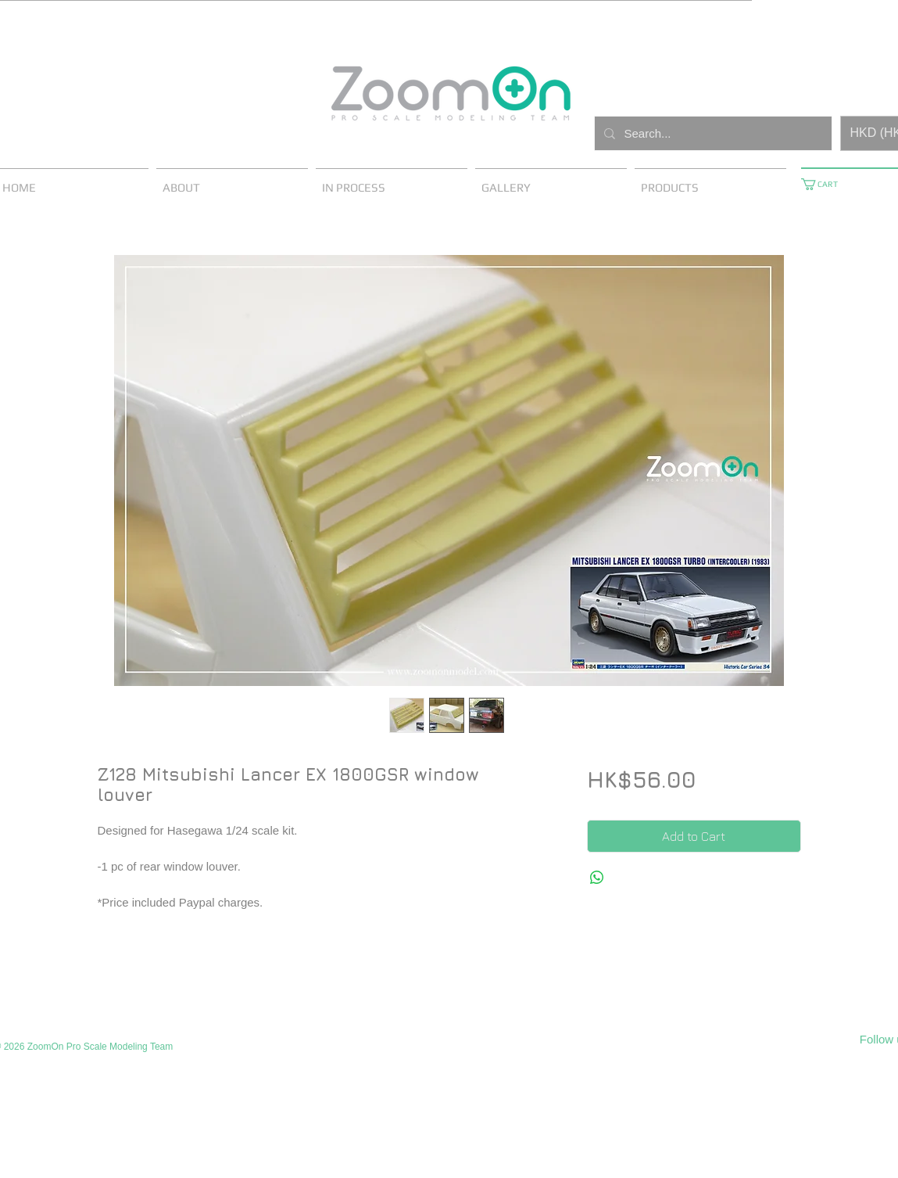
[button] (825, 184)
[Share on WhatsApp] (597, 877)
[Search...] (711, 133)
